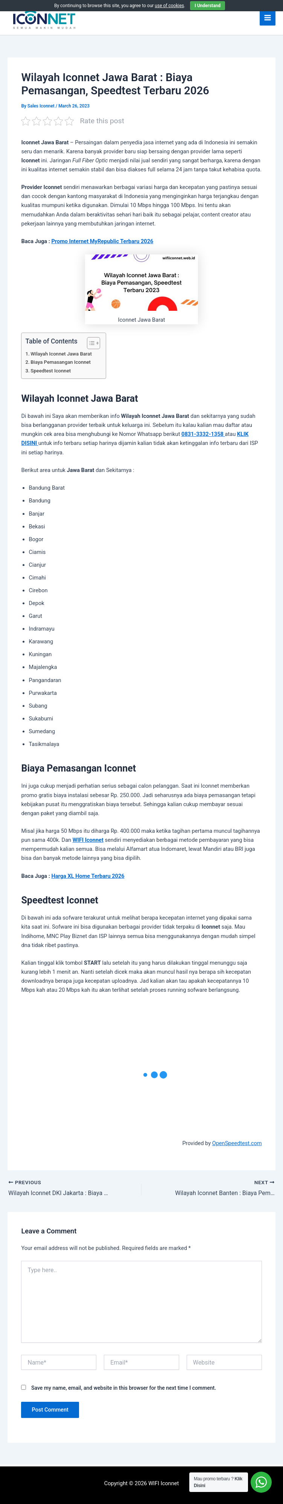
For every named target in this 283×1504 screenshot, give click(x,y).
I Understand (208, 5)
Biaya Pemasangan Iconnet (60, 362)
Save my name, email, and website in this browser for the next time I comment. (123, 1388)
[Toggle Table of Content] (89, 343)
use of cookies (169, 5)
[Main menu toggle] (267, 18)
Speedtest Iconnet (50, 371)
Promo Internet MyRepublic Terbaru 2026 (102, 241)
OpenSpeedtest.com (237, 1143)
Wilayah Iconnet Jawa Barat (61, 354)
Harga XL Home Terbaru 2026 (87, 876)
